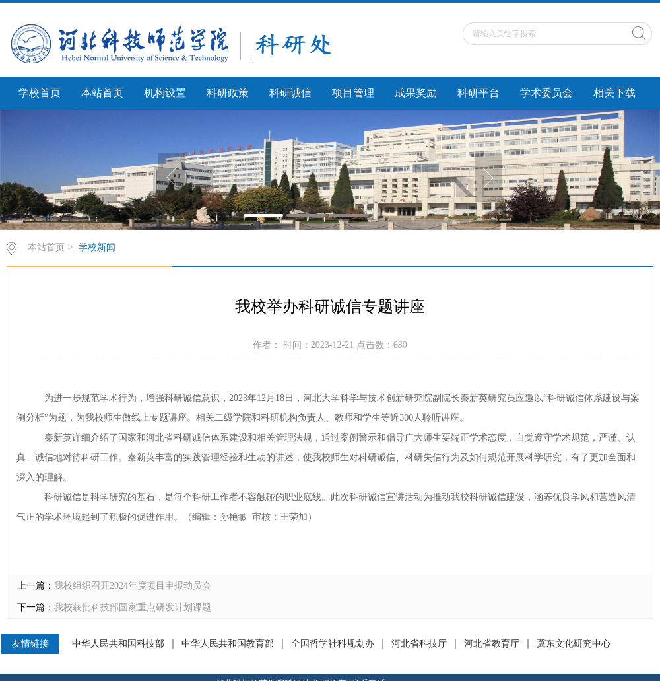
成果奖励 (416, 92)
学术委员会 (546, 92)
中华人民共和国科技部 (118, 644)
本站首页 (102, 92)
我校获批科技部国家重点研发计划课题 (132, 607)
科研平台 (478, 92)
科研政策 (228, 92)
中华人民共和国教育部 (228, 644)
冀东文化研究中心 (573, 644)
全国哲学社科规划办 (332, 644)
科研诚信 (290, 92)
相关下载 (614, 92)
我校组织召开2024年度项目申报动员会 (132, 586)
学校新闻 (97, 247)
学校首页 (39, 92)
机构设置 (165, 92)
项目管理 (353, 92)
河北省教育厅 (491, 644)
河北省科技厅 (419, 644)
